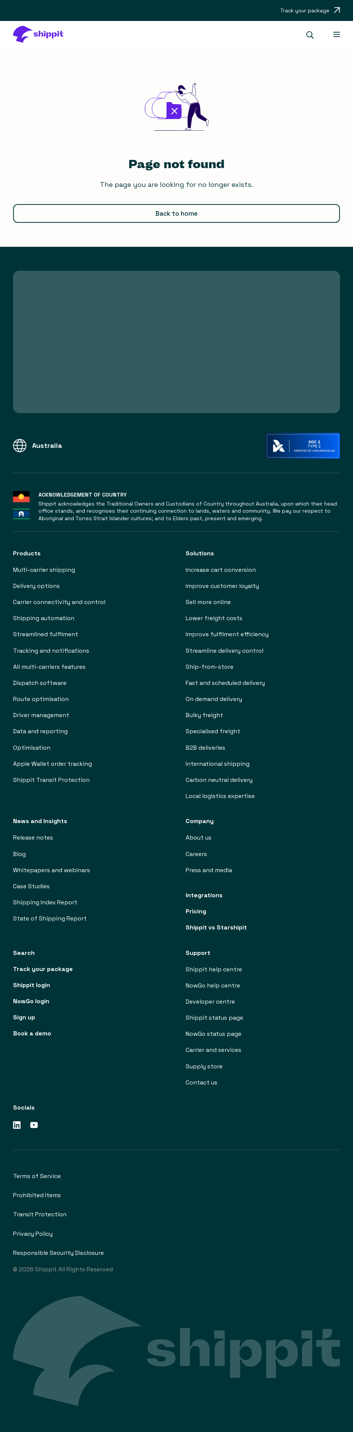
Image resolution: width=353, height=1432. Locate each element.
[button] (313, 35)
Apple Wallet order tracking (52, 763)
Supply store (204, 1066)
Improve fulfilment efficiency (227, 634)
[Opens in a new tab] (310, 10)
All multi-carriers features (49, 666)
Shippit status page (214, 1017)
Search (24, 952)
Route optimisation (41, 699)
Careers (196, 854)
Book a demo (32, 1033)
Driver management (41, 715)
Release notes (33, 837)
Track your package (43, 969)
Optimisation (31, 747)
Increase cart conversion (221, 569)
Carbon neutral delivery (219, 779)
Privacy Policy (33, 1233)
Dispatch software (39, 682)
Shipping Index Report (45, 902)
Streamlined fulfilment (45, 634)
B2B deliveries (205, 747)
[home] (42, 35)
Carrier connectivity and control (59, 602)
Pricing (196, 911)
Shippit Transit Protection (51, 779)
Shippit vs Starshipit (216, 927)
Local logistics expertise (220, 796)
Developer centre (210, 1001)
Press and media (209, 870)
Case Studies (31, 886)
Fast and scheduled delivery (225, 682)
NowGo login (31, 1001)
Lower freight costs (214, 618)
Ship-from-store (209, 666)
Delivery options (36, 585)
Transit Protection (39, 1214)
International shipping (218, 763)
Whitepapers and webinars (51, 870)
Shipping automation (43, 618)
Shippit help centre (214, 969)
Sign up (24, 1017)
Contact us (201, 1082)
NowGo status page (213, 1033)
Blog (19, 854)
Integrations (204, 895)
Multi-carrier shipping (44, 569)
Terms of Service (37, 1176)
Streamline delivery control (224, 650)
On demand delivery (214, 699)
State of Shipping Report (50, 918)
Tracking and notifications (51, 650)
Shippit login (31, 985)
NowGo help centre (213, 985)
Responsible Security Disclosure (58, 1252)
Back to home (176, 213)
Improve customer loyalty (222, 585)
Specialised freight (213, 731)
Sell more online (208, 602)
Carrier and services (213, 1049)
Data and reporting (40, 731)
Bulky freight (204, 715)
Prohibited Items (37, 1195)
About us (198, 837)
